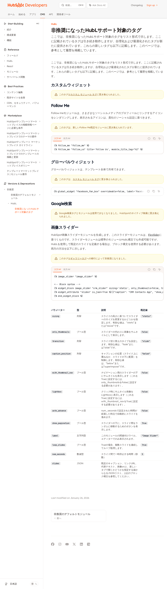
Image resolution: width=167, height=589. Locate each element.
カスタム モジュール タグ (86, 179)
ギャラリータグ (78, 258)
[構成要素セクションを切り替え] (9, 35)
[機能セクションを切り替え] (7, 40)
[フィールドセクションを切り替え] (10, 55)
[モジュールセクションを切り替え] (10, 71)
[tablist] (99, 138)
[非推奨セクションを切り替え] (8, 189)
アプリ (32, 15)
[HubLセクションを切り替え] (8, 60)
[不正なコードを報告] (149, 138)
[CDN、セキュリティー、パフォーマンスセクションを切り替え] (21, 104)
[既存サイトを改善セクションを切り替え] (14, 97)
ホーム (11, 15)
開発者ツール (63, 15)
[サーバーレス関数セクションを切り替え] (14, 77)
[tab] (57, 138)
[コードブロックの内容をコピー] (154, 138)
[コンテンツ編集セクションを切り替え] (13, 92)
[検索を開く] (72, 5)
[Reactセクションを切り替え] (8, 66)
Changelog (137, 5)
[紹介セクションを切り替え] (7, 29)
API (51, 15)
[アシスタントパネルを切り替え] (97, 5)
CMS (42, 15)
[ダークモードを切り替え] (34, 584)
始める (22, 15)
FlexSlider (153, 234)
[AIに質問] (159, 138)
